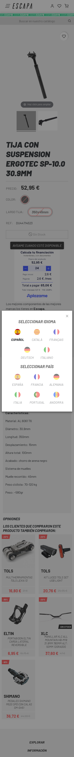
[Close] (67, 316)
